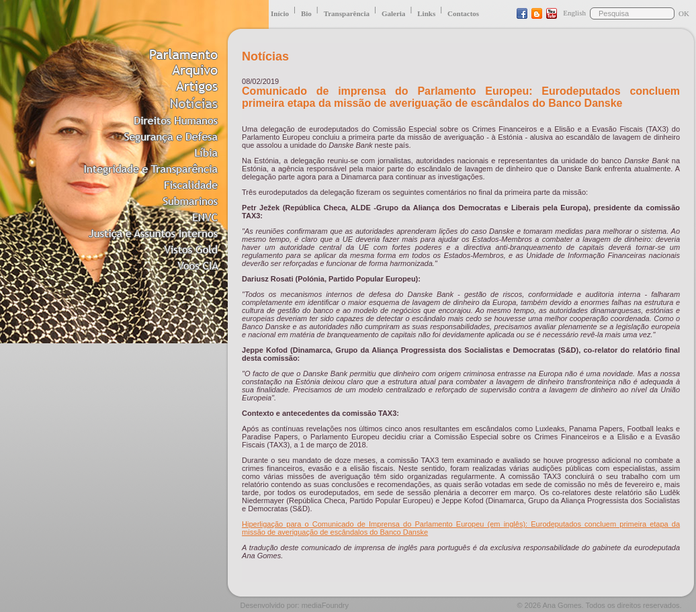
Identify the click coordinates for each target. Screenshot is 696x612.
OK (684, 13)
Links (426, 13)
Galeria (393, 13)
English (574, 13)
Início (280, 13)
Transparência (346, 13)
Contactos (463, 13)
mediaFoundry (325, 605)
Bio (306, 13)
